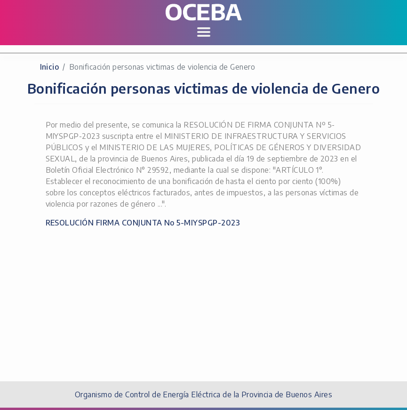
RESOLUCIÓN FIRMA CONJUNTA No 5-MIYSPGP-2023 (143, 222)
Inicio (49, 67)
